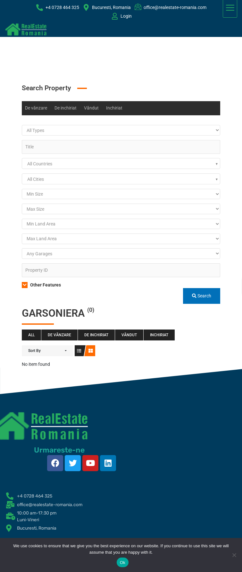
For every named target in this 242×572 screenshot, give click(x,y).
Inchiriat (114, 107)
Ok (122, 562)
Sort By (34, 350)
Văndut (91, 107)
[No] (234, 555)
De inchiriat (65, 107)
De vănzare (36, 107)
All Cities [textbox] (35, 179)
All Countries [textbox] (39, 163)
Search (201, 295)
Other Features (41, 284)
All (31, 335)
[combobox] (121, 163)
